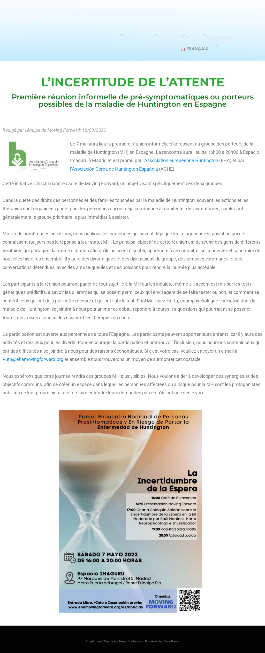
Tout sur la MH (107, 39)
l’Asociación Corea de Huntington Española (114, 166)
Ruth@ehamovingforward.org (33, 356)
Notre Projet (68, 39)
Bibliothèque (222, 39)
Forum (132, 46)
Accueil (37, 39)
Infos (194, 39)
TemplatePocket (130, 638)
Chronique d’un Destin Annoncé (81, 46)
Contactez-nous (166, 46)
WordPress (171, 638)
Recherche (143, 39)
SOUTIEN (171, 39)
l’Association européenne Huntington (180, 158)
